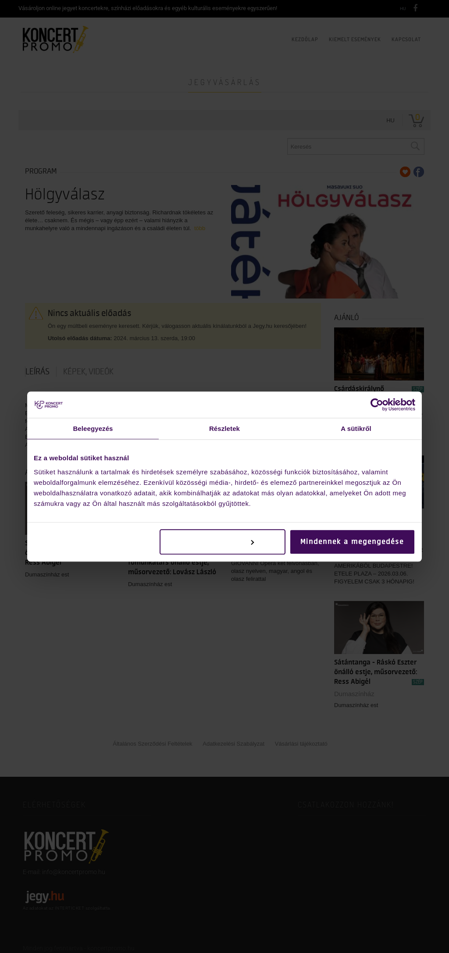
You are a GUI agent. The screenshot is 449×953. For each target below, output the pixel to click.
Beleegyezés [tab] (93, 428)
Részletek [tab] (224, 428)
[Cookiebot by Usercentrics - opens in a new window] (377, 404)
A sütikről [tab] (356, 428)
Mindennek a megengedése (352, 542)
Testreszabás (223, 542)
